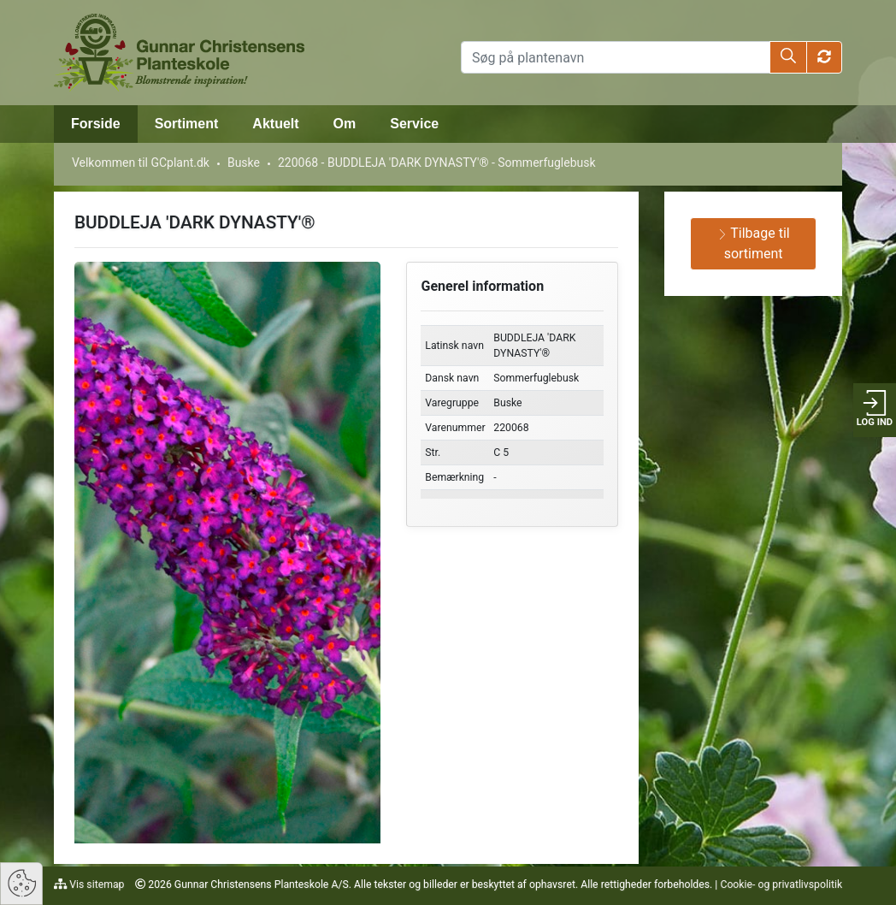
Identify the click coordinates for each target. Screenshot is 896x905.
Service (414, 123)
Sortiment (187, 123)
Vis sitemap (95, 884)
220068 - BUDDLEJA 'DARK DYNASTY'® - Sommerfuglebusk (437, 162)
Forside (96, 123)
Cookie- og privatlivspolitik (781, 884)
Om (345, 123)
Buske (243, 162)
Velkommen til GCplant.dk (140, 162)
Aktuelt (275, 123)
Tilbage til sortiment (753, 243)
